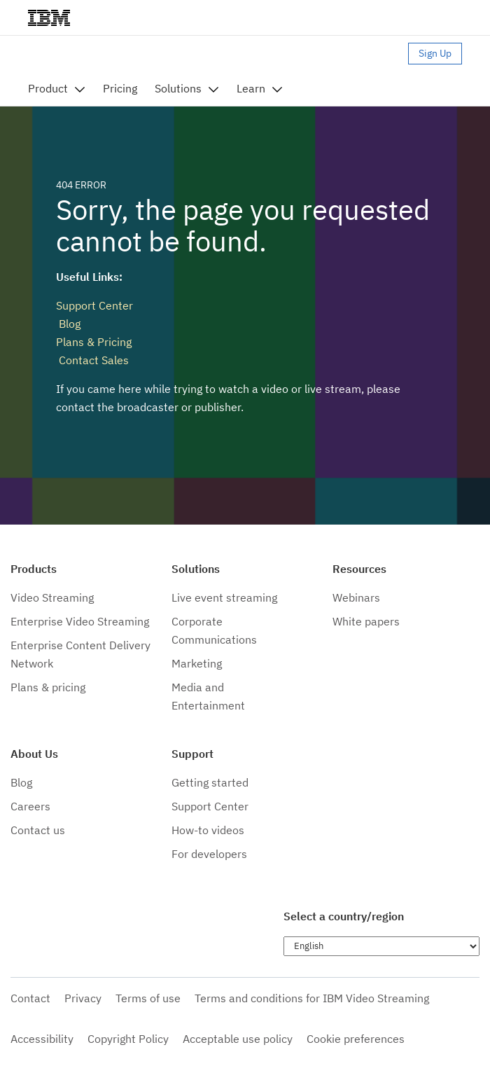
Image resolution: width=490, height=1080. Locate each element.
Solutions (178, 88)
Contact (30, 998)
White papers (366, 621)
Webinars (356, 597)
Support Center (94, 305)
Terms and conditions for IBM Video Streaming (312, 998)
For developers (209, 854)
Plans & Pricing (94, 342)
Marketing (197, 663)
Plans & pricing (47, 687)
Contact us (37, 830)
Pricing (120, 88)
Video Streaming (52, 597)
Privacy (83, 998)
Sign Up (435, 53)
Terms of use (148, 998)
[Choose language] (381, 946)
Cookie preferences (356, 1039)
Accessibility (42, 1039)
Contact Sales (92, 360)
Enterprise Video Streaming (79, 621)
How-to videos (208, 830)
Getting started (210, 782)
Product (48, 88)
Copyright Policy (128, 1039)
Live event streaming (224, 597)
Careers (30, 806)
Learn (251, 88)
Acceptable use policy (238, 1039)
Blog (68, 324)
